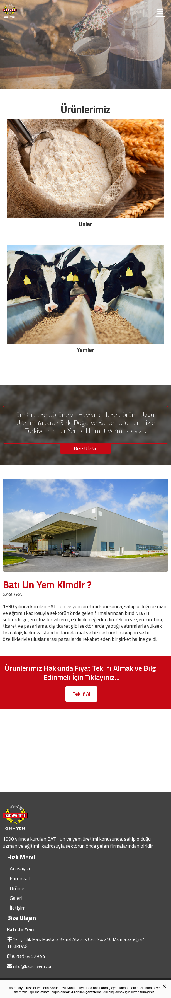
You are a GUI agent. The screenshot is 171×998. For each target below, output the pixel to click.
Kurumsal (20, 878)
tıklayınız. (147, 992)
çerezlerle (93, 992)
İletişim (17, 908)
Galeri (16, 898)
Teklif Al (81, 694)
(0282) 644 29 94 (28, 956)
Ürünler (18, 888)
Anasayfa (20, 868)
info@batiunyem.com (33, 966)
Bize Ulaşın (85, 448)
